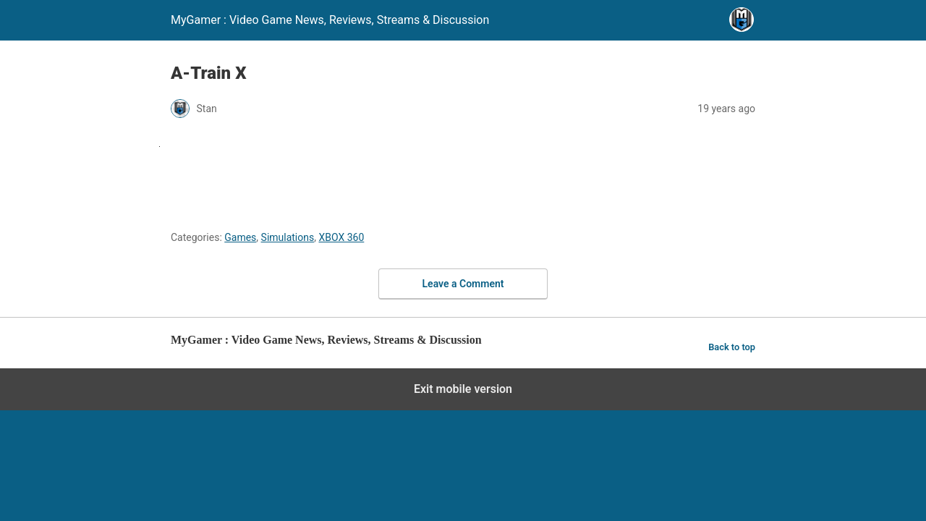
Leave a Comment (463, 283)
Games (240, 237)
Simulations (288, 237)
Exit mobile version (463, 389)
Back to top (731, 347)
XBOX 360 (341, 237)
